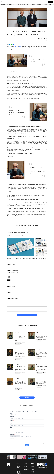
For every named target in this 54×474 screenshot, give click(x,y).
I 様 (37, 332)
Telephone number (14, 298)
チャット (23, 342)
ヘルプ (31, 1)
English (16, 46)
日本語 (20, 46)
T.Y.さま (38, 350)
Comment (8, 304)
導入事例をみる (24, 4)
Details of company (14, 270)
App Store (25, 466)
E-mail (12, 292)
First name (13, 286)
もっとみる (27, 397)
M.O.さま (38, 378)
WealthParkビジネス (14, 4)
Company (13, 264)
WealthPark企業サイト (5, 4)
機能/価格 (19, 1)
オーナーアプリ (45, 1)
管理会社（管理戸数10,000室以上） (12, 275)
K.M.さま (17, 378)
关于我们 (32, 468)
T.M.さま (17, 350)
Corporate (32, 466)
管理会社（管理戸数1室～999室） (12, 272)
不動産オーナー (9, 276)
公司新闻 (32, 471)
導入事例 (27, 1)
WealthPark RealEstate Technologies (19, 472)
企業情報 (40, 1)
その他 (8, 277)
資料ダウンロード (36, 1)
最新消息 (32, 469)
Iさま (37, 364)
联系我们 (50, 1)
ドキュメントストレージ (19, 343)
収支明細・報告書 (18, 342)
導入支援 (24, 1)
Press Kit (32, 472)
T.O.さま (17, 332)
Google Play (26, 468)
